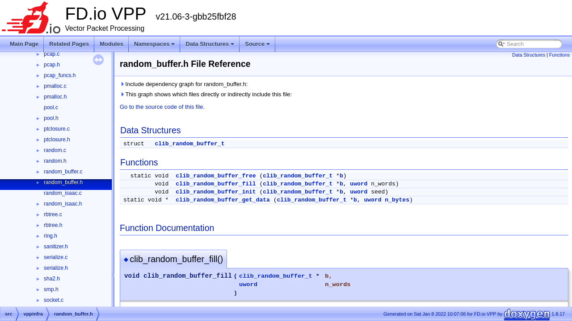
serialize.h (56, 268)
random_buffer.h (63, 182)
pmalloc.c (55, 86)
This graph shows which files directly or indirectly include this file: (206, 94)
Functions (559, 55)
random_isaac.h (63, 204)
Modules (111, 44)
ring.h (50, 236)
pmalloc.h (55, 97)
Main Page (24, 44)
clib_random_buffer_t (189, 143)
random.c (55, 150)
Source (257, 44)
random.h (55, 161)
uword (358, 184)
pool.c (51, 107)
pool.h (51, 118)
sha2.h (52, 279)
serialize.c (55, 257)
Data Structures (209, 44)
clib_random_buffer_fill (216, 184)
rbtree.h (53, 225)
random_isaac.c (63, 193)
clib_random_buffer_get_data (223, 200)
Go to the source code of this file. (162, 106)
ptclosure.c (57, 129)
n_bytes (397, 200)
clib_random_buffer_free (216, 176)
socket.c (53, 300)
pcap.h (52, 65)
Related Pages (69, 44)
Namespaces (154, 44)
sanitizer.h (56, 246)
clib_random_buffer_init (216, 192)
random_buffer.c (63, 172)
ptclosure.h (57, 139)
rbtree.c (53, 214)
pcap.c (51, 54)
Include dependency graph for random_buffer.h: (184, 84)
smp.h (51, 289)
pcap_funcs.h (60, 75)
